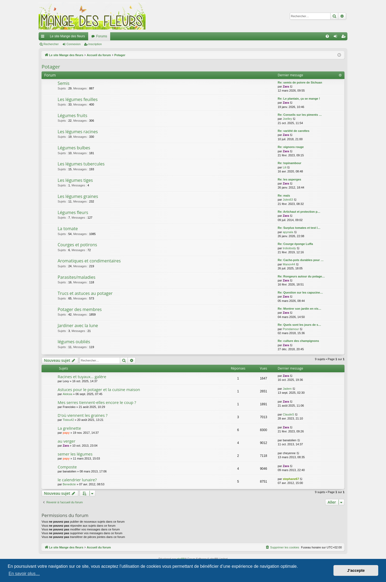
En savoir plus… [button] (24, 573)
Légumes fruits (72, 115)
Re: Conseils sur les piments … (300, 114)
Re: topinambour (289, 163)
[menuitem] (327, 36)
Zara (286, 86)
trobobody (289, 248)
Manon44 (289, 264)
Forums (101, 36)
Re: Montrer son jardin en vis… (299, 308)
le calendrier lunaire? (77, 479)
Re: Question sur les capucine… (300, 292)
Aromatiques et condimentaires (89, 261)
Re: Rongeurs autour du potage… (301, 276)
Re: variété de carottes (293, 130)
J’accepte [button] (356, 570)
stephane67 (291, 478)
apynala (288, 232)
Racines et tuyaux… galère (82, 376)
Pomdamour (291, 329)
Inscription (95, 44)
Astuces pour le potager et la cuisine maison (99, 389)
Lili (284, 167)
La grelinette (69, 428)
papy (66, 432)
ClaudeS (288, 414)
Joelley (287, 118)
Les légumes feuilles (78, 99)
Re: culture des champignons (298, 340)
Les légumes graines (78, 196)
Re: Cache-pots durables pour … (301, 260)
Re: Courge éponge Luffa (295, 243)
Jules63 (288, 199)
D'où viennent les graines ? (82, 415)
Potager (51, 66)
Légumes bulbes (74, 148)
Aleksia (67, 394)
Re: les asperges (289, 179)
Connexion (73, 44)
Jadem (287, 388)
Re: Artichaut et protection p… (299, 211)
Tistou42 (68, 419)
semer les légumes (75, 454)
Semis (63, 83)
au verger (66, 441)
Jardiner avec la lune (78, 325)
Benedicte (69, 484)
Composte (67, 466)
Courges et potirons (77, 245)
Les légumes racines (78, 132)
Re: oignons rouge (291, 147)
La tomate (68, 229)
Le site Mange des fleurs (67, 36)
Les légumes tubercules (81, 164)
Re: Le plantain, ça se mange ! (299, 98)
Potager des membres (80, 309)
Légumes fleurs (73, 212)
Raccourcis (44, 37)
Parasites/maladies (76, 277)
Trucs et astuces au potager (85, 293)
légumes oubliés (74, 342)
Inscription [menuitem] (344, 37)
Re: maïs (284, 195)
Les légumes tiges (75, 180)
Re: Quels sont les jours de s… (299, 324)
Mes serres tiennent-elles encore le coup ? (97, 402)
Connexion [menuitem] (336, 37)
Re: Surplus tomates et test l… (299, 227)
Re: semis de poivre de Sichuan (300, 82)
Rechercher (51, 44)
